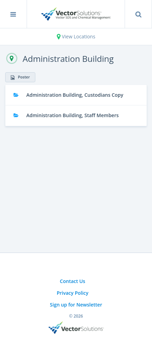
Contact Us (72, 281)
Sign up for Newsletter (76, 304)
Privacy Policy (73, 293)
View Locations (76, 36)
